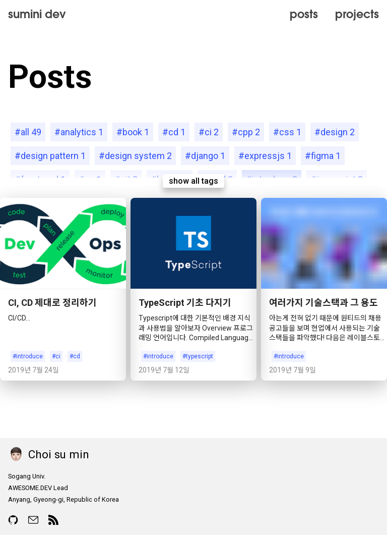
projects (357, 14)
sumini (37, 14)
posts (304, 14)
